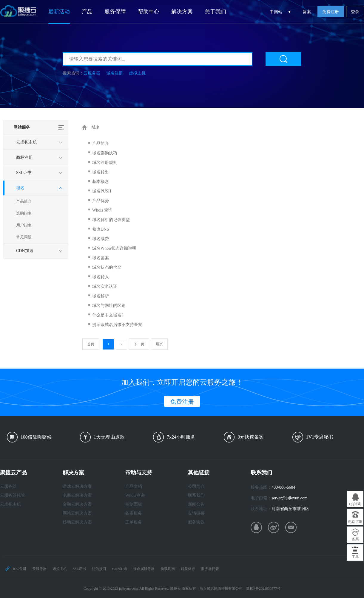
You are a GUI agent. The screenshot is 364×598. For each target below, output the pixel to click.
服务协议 (196, 522)
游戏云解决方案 (77, 486)
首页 (90, 344)
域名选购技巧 (104, 153)
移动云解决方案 (77, 522)
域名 (95, 127)
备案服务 (133, 513)
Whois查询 (135, 495)
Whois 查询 (102, 210)
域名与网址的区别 (109, 305)
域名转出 (100, 172)
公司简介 (196, 486)
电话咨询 (355, 522)
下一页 (139, 344)
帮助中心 (148, 12)
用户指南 (24, 225)
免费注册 (330, 12)
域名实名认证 (104, 286)
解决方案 (182, 12)
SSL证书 (79, 569)
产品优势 (100, 200)
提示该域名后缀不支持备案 (117, 324)
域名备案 (100, 258)
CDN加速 (119, 569)
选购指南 (24, 213)
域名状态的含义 (106, 267)
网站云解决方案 (77, 513)
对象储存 (188, 569)
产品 (87, 12)
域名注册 (114, 73)
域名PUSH (101, 191)
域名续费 (100, 239)
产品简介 (24, 201)
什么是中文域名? (107, 315)
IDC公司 (19, 569)
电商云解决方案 (77, 495)
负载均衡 (168, 569)
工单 (355, 557)
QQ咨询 (355, 504)
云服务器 (92, 73)
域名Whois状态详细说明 (114, 248)
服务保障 (115, 12)
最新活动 (59, 12)
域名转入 (100, 277)
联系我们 (196, 495)
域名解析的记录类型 (111, 220)
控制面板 (133, 504)
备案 (307, 12)
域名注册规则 (104, 162)
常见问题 (24, 237)
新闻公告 (196, 504)
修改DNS (100, 229)
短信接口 (99, 569)
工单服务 (133, 522)
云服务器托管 (12, 495)
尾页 (159, 344)
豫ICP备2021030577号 (263, 588)
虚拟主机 (137, 73)
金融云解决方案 (77, 504)
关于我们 (215, 12)
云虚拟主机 (10, 504)
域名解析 (100, 296)
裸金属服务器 (144, 569)
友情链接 (196, 513)
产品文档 (133, 486)
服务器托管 (210, 569)
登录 (355, 12)
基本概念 (100, 181)
